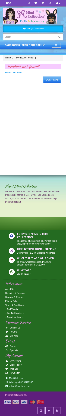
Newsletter (12, 373)
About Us (9, 289)
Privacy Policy (11, 301)
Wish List (11, 369)
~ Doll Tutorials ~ (13, 309)
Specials (11, 350)
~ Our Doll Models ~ (14, 313)
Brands (10, 346)
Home (8, 58)
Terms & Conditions (14, 305)
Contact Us (12, 328)
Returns (11, 332)
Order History (13, 365)
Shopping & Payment (15, 293)
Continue (52, 79)
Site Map (11, 336)
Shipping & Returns (14, 297)
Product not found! (24, 58)
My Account (13, 361)
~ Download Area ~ (14, 317)
